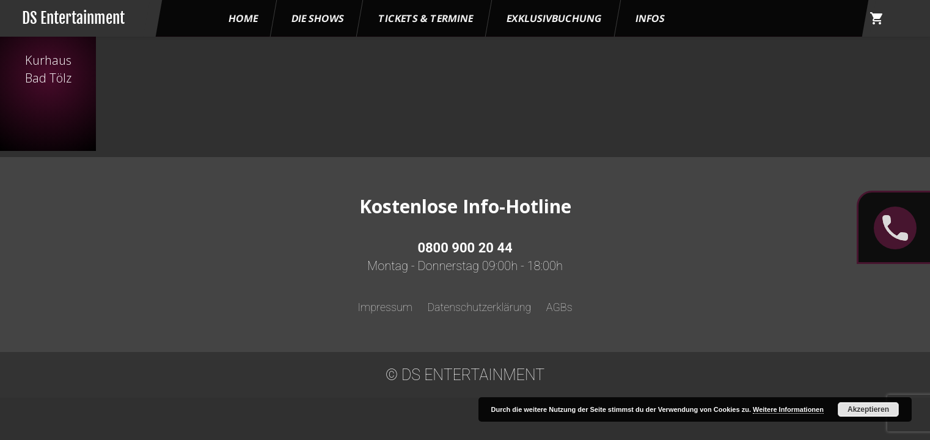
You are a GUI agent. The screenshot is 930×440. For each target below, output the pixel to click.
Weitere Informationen (788, 409)
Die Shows (317, 18)
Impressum (384, 307)
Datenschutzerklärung (479, 307)
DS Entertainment (73, 18)
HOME (243, 18)
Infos (650, 18)
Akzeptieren (868, 409)
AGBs (559, 307)
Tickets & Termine (425, 18)
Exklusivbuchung (554, 18)
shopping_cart (877, 18)
